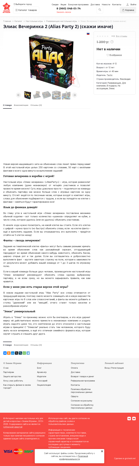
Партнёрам (8, 372)
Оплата (74, 368)
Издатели (41, 376)
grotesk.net (130, 458)
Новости (106, 4)
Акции (63, 4)
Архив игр (42, 372)
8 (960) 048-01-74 (69, 8)
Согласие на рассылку (81, 400)
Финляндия (125, 79)
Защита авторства (12, 376)
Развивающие (114, 83)
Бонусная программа (78, 4)
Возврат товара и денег (82, 376)
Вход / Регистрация (114, 368)
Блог (39, 368)
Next (74, 95)
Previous (18, 95)
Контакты (116, 4)
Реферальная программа (83, 380)
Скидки (55, 4)
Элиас (112, 88)
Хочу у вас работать (13, 380)
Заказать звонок (64, 12)
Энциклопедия (44, 385)
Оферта (74, 396)
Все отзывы (121, 36)
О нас (6, 368)
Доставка (95, 4)
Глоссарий (42, 380)
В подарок (112, 85)
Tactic (110, 75)
